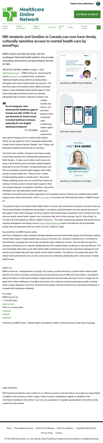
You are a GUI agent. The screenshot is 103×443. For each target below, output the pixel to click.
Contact (52, 27)
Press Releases (20, 27)
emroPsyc (15, 76)
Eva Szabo (45, 197)
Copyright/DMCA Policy (86, 428)
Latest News (5, 27)
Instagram (6, 317)
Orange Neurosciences (49, 223)
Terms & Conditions (65, 428)
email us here (8, 304)
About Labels (37, 27)
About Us (61, 27)
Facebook (6, 311)
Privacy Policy (47, 433)
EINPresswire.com (11, 73)
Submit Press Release (45, 428)
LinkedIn (6, 314)
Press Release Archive (23, 428)
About (9, 428)
